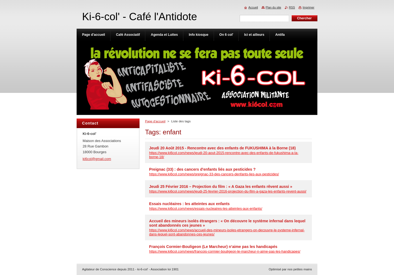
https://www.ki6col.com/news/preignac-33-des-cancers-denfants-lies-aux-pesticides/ (214, 174)
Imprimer (308, 7)
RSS (292, 7)
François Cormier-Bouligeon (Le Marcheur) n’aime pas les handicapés (213, 246)
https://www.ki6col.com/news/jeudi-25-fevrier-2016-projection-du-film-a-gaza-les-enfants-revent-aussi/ (227, 191)
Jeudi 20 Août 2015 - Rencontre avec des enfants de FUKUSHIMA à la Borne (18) (222, 148)
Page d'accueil (155, 121)
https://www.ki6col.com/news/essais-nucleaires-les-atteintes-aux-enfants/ (205, 208)
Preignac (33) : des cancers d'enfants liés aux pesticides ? (202, 169)
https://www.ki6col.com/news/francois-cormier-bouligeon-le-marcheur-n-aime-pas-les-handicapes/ (224, 251)
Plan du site (273, 7)
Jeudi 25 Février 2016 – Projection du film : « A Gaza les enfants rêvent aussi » (220, 186)
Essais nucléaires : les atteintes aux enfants (189, 204)
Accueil (253, 7)
